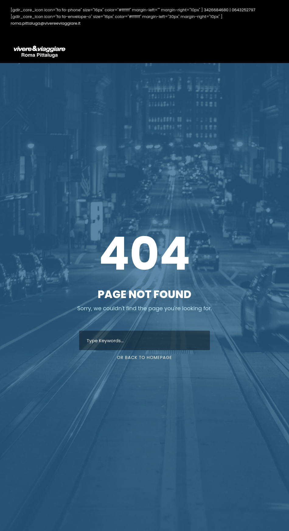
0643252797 (244, 10)
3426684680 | (217, 10)
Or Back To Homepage (144, 357)
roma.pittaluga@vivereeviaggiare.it (46, 23)
